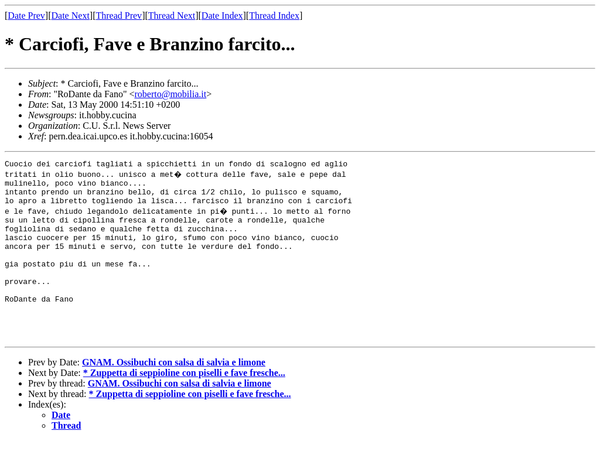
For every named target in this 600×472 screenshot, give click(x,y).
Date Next (71, 15)
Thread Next (171, 15)
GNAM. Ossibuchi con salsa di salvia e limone (173, 394)
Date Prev (26, 15)
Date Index (222, 15)
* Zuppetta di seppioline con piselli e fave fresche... (184, 404)
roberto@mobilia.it (170, 94)
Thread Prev (119, 15)
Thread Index (274, 15)
